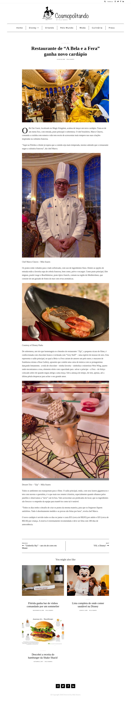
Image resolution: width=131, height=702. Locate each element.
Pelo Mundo (66, 28)
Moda (83, 28)
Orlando (49, 28)
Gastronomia (66, 43)
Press (112, 28)
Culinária (97, 28)
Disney (32, 28)
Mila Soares (70, 59)
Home (19, 28)
